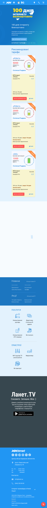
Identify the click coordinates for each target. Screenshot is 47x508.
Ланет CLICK (24, 503)
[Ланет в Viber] (26, 455)
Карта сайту (14, 505)
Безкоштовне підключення (28, 301)
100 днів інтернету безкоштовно (17, 301)
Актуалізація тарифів (28, 288)
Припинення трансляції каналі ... (17, 288)
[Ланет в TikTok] (29, 455)
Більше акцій (31, 296)
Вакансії (14, 499)
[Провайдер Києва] (9, 2)
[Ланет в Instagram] (16, 455)
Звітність (14, 501)
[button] (24, 490)
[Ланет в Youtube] (23, 455)
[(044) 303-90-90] (43, 504)
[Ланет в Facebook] (13, 455)
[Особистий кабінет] (14, 2)
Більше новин (31, 281)
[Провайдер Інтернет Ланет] (20, 451)
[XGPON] (20, 2)
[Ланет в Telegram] (19, 455)
